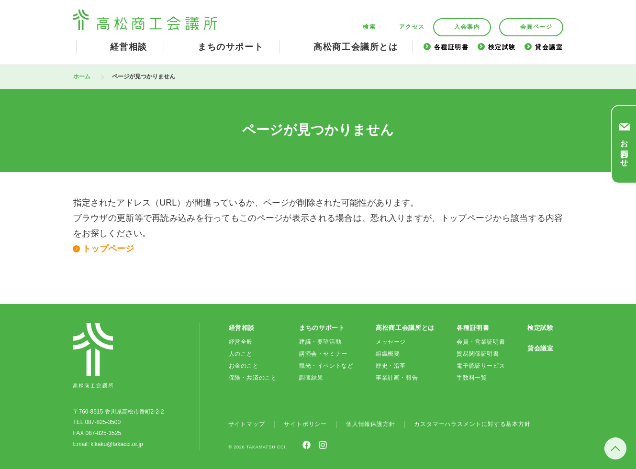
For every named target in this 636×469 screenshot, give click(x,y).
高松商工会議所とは (355, 47)
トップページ (108, 248)
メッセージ (391, 341)
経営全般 (241, 341)
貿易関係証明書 (478, 353)
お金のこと (244, 365)
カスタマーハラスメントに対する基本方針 (472, 424)
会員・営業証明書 (481, 341)
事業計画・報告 (397, 377)
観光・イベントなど (326, 365)
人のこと (241, 353)
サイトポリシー (305, 424)
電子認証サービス (481, 365)
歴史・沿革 (391, 365)
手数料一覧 (472, 377)
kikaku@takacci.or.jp (116, 444)
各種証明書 (451, 47)
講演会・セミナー (323, 353)
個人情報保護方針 (370, 424)
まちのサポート (230, 47)
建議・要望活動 (320, 341)
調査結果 (311, 377)
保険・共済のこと (253, 377)
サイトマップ (246, 424)
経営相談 (128, 47)
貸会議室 (549, 47)
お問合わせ (624, 149)
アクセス (412, 27)
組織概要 (388, 353)
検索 (369, 27)
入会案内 (467, 26)
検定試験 (502, 47)
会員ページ (536, 26)
